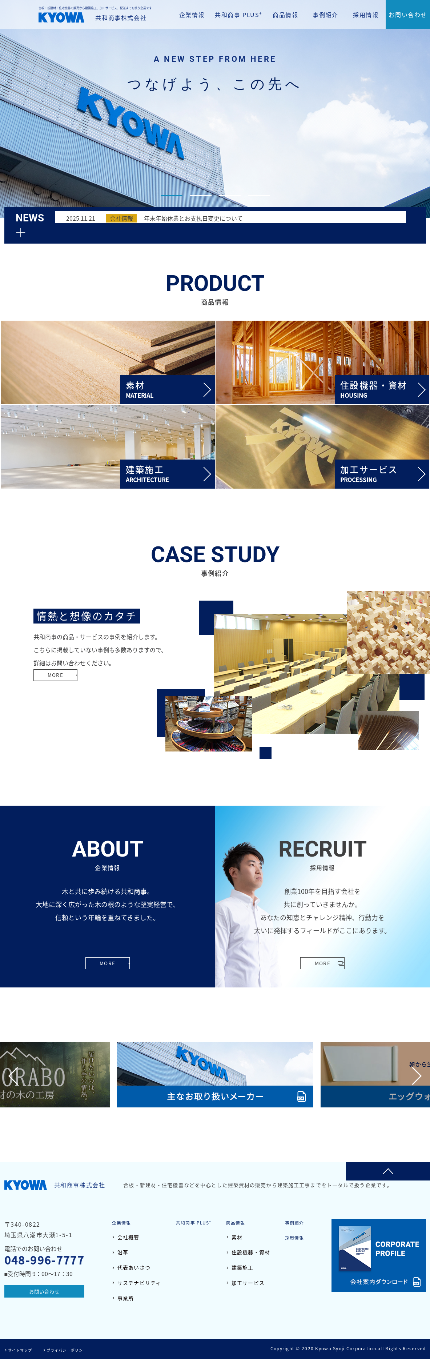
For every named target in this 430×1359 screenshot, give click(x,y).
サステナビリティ (139, 1282)
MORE (59, 689)
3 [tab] (230, 195)
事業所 (125, 1298)
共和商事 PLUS (238, 14)
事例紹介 (325, 14)
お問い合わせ (408, 14)
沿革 (123, 1252)
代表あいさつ (134, 1267)
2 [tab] (201, 195)
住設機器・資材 (250, 1252)
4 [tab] (259, 195)
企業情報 (192, 14)
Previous (17, 1076)
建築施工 (242, 1267)
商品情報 (285, 14)
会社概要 (128, 1237)
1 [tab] (171, 195)
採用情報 (365, 14)
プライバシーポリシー (75, 1349)
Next (413, 1076)
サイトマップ (22, 1349)
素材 (236, 1237)
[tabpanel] (215, 109)
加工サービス (248, 1282)
